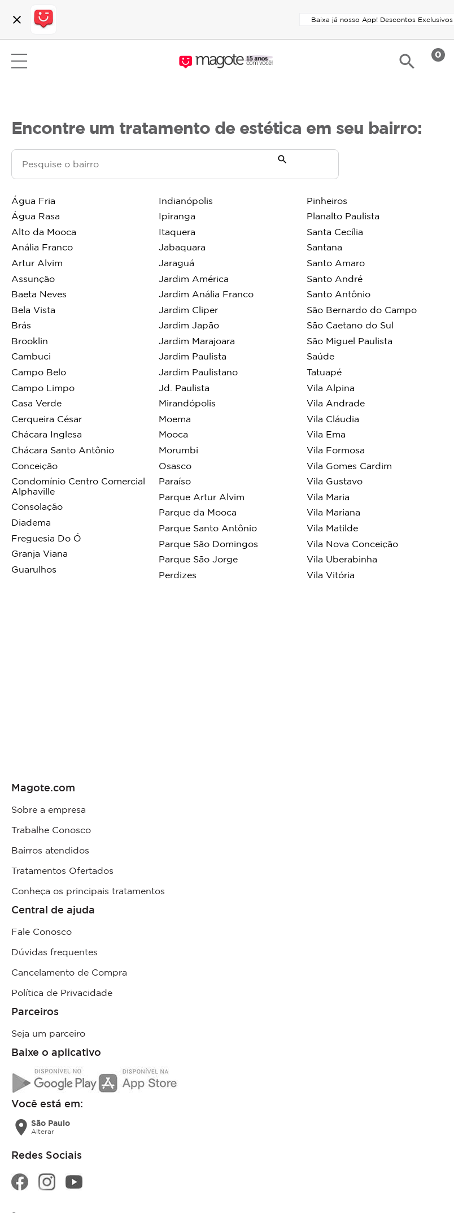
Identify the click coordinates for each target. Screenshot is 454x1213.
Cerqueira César (46, 419)
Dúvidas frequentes (54, 952)
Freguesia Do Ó (46, 538)
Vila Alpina (331, 388)
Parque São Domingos (208, 544)
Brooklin (29, 341)
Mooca (173, 434)
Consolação (37, 506)
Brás (21, 325)
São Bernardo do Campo (362, 310)
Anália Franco (42, 247)
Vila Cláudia (333, 419)
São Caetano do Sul (350, 325)
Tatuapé (324, 372)
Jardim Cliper (188, 310)
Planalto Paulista (343, 216)
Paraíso (175, 481)
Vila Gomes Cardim (349, 466)
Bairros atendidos (50, 850)
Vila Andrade (336, 403)
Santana (324, 247)
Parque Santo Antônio (208, 528)
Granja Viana (39, 553)
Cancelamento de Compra (69, 972)
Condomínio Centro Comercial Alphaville (78, 486)
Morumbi (178, 450)
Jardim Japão (189, 325)
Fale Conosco (41, 931)
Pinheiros (327, 201)
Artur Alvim (37, 263)
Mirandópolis (187, 403)
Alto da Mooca (43, 232)
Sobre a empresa (48, 809)
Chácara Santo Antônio (62, 450)
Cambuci (31, 356)
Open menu (19, 61)
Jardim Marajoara (197, 341)
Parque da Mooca (198, 512)
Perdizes (178, 575)
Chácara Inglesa (46, 434)
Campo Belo (38, 372)
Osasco (175, 466)
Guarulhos (33, 569)
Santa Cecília (335, 232)
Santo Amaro (336, 263)
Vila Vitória (331, 575)
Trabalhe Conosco (51, 830)
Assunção (33, 279)
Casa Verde (36, 403)
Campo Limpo (43, 388)
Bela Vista (33, 310)
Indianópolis (186, 201)
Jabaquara (182, 247)
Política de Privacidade (61, 992)
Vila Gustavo (335, 481)
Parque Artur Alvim (202, 497)
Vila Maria (328, 497)
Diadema (31, 522)
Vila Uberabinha (342, 559)
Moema (175, 419)
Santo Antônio (338, 294)
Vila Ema (326, 434)
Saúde (320, 356)
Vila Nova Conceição (352, 544)
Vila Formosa (336, 450)
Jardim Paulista (192, 356)
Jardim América (194, 279)
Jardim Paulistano (198, 372)
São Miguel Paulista (349, 341)
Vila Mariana (333, 512)
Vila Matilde (332, 528)
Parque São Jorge (198, 559)
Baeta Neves (39, 294)
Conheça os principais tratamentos (88, 891)
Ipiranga (177, 216)
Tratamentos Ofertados (62, 870)
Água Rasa (35, 216)
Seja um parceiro (48, 1033)
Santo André (335, 279)
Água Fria (33, 201)
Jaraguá (176, 263)
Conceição (34, 466)
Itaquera (177, 232)
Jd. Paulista (184, 388)
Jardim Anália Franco (206, 294)
